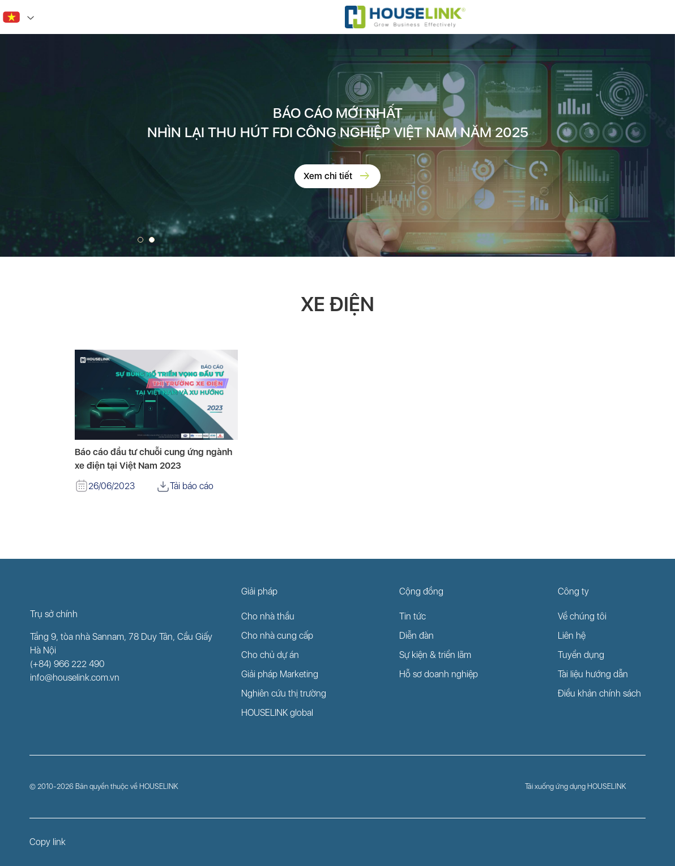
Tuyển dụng (581, 655)
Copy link (47, 842)
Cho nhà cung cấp (277, 635)
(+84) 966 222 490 (67, 664)
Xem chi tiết (337, 176)
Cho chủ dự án (270, 655)
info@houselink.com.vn (74, 677)
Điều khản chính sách (599, 693)
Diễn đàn (416, 635)
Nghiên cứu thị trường (283, 693)
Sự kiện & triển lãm (435, 655)
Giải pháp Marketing (279, 674)
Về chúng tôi (582, 616)
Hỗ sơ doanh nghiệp (438, 674)
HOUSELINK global (277, 712)
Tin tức (412, 616)
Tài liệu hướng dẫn (593, 674)
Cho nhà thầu (267, 616)
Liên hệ (572, 635)
